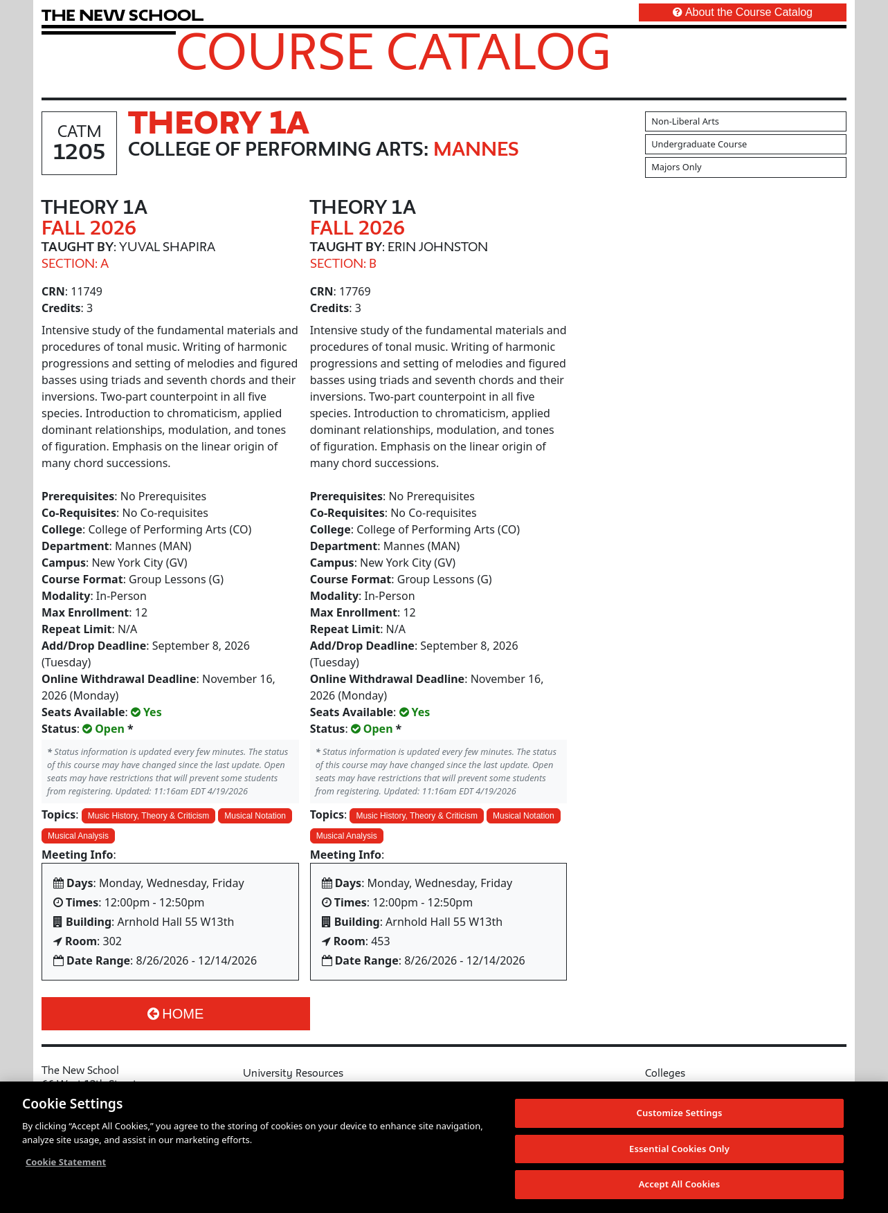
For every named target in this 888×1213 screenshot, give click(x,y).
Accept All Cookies (680, 1184)
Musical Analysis (78, 836)
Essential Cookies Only (679, 1148)
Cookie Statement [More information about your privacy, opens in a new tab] (66, 1162)
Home (175, 1013)
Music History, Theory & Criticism (149, 816)
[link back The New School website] (122, 15)
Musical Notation (255, 816)
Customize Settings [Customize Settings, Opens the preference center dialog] (680, 1113)
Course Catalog (393, 50)
